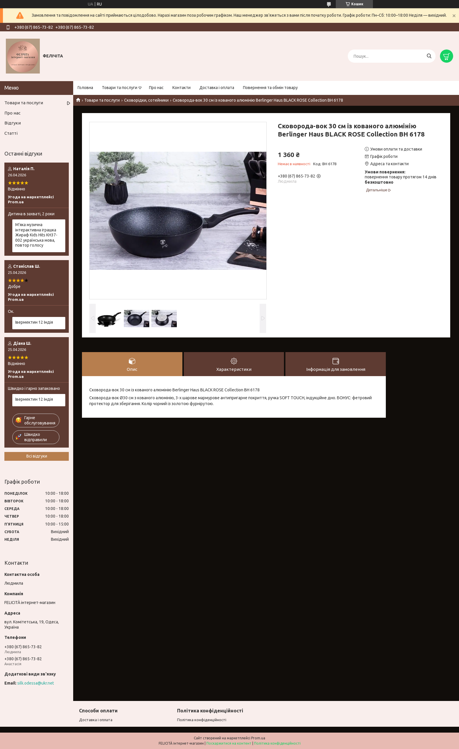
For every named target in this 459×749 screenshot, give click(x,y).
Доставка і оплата (216, 87)
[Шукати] (429, 56)
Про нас (156, 87)
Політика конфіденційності (201, 720)
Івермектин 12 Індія (34, 322)
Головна (85, 87)
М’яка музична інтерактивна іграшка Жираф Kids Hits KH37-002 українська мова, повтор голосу (36, 235)
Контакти (181, 87)
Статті (11, 133)
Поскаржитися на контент (228, 743)
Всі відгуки (36, 456)
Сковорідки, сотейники (146, 100)
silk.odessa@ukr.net (35, 683)
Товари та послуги (119, 87)
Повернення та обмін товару (270, 87)
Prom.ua (258, 738)
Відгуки (12, 122)
